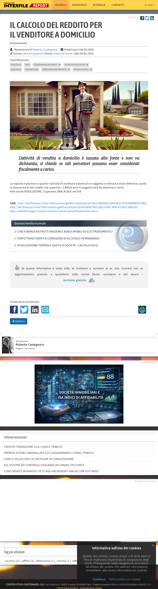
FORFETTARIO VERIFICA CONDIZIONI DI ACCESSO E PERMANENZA (57, 238)
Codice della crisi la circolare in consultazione (39, 459)
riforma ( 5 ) (64, 560)
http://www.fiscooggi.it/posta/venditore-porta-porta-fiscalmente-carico (54, 211)
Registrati (79, 4)
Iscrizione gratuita (74, 280)
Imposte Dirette (31, 69)
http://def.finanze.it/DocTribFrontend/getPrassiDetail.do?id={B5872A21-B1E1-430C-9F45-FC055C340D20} (73, 207)
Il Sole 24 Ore (61, 53)
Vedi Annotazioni (33, 53)
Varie (27, 65)
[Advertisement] (79, 510)
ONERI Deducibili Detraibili (54, 69)
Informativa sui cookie (124, 579)
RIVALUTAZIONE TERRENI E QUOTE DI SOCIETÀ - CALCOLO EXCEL (57, 245)
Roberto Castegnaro (45, 49)
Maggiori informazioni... (26, 348)
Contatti (118, 4)
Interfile (99, 4)
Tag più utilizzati (14, 552)
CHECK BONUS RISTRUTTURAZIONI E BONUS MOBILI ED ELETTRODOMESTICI (64, 231)
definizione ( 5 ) (45, 560)
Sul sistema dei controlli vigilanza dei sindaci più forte (44, 465)
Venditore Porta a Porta (74, 65)
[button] (59, 65)
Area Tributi (16, 65)
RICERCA (60, 4)
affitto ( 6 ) (28, 560)
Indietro (18, 321)
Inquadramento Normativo (45, 65)
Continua (99, 579)
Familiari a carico (81, 69)
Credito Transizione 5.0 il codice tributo (33, 446)
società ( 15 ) (12, 560)
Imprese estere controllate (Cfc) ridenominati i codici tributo (49, 452)
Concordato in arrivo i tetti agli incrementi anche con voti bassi (51, 471)
